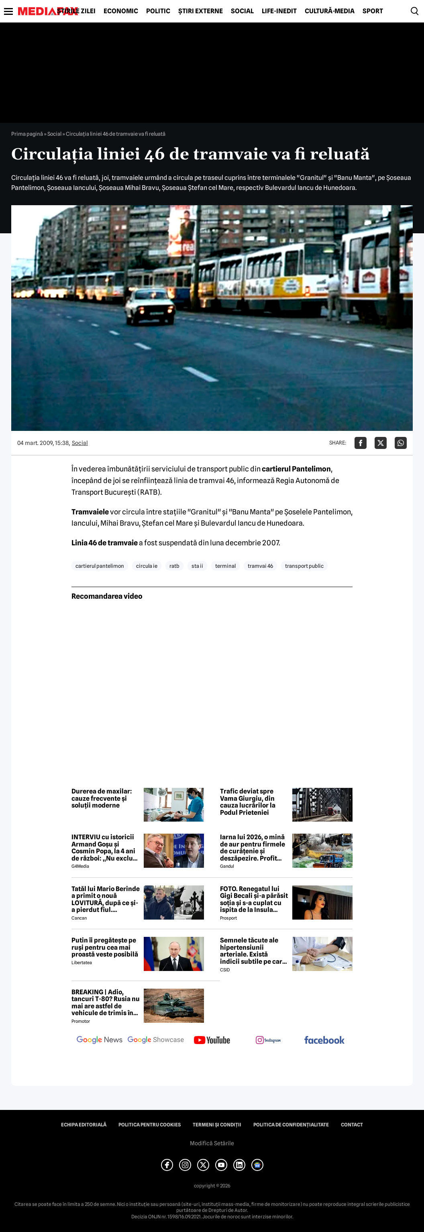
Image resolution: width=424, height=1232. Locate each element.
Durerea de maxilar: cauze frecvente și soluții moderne (101, 798)
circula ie (146, 566)
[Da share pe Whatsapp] (401, 443)
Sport (373, 11)
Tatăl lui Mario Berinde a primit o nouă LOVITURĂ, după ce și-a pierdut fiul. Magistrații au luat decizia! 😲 (105, 899)
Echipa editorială (83, 1125)
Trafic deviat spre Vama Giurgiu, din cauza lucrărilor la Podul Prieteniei (247, 802)
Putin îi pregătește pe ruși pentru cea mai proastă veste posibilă (104, 947)
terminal (225, 566)
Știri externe (200, 11)
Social (242, 11)
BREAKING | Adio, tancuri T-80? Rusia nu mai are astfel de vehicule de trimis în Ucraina (105, 1003)
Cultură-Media (330, 11)
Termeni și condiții (217, 1125)
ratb (174, 566)
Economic (121, 11)
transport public (304, 566)
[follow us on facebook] (324, 1040)
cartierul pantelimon (99, 566)
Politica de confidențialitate (291, 1125)
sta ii (197, 566)
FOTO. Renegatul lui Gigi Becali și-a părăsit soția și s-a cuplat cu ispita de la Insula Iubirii (254, 899)
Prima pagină (27, 134)
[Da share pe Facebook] (361, 443)
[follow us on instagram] (268, 1041)
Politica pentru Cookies (149, 1125)
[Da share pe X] (381, 443)
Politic (158, 11)
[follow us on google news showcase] (156, 1041)
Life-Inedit (279, 11)
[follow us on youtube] (212, 1041)
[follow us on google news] (99, 1041)
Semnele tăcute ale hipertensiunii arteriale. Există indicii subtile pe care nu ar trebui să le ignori (253, 951)
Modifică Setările (212, 1143)
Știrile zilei (76, 11)
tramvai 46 (260, 566)
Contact (352, 1125)
